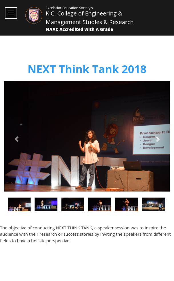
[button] (16, 136)
